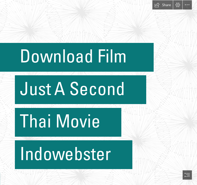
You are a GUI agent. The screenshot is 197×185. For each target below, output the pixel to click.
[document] (98, 92)
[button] (162, 5)
